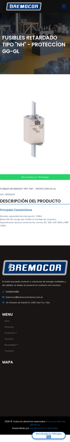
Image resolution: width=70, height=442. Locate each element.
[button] (5, 129)
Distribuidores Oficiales (49, 435)
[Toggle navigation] (64, 6)
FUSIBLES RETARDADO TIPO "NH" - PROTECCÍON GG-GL (28, 188)
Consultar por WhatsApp (35, 177)
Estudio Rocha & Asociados (44, 428)
